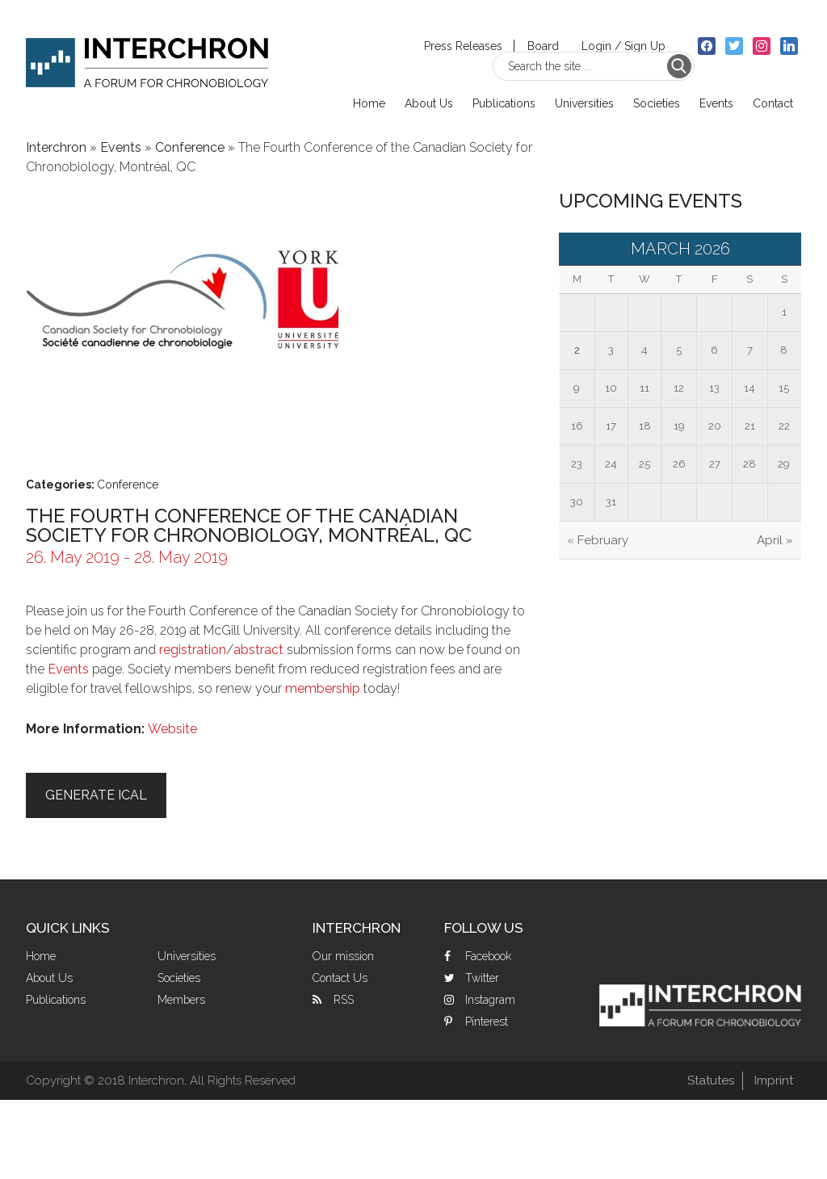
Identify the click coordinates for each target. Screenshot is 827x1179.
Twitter (482, 977)
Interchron (147, 53)
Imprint (773, 1080)
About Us (49, 977)
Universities (186, 956)
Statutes (710, 1080)
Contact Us (340, 977)
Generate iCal (96, 795)
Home (41, 956)
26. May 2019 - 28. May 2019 (127, 557)
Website (172, 728)
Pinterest (486, 1021)
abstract (260, 649)
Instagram (490, 999)
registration (192, 649)
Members (181, 999)
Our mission (343, 956)
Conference (190, 147)
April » (775, 540)
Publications (56, 999)
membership (322, 688)
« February (597, 540)
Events (120, 147)
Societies (178, 977)
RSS (344, 999)
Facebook (488, 956)
